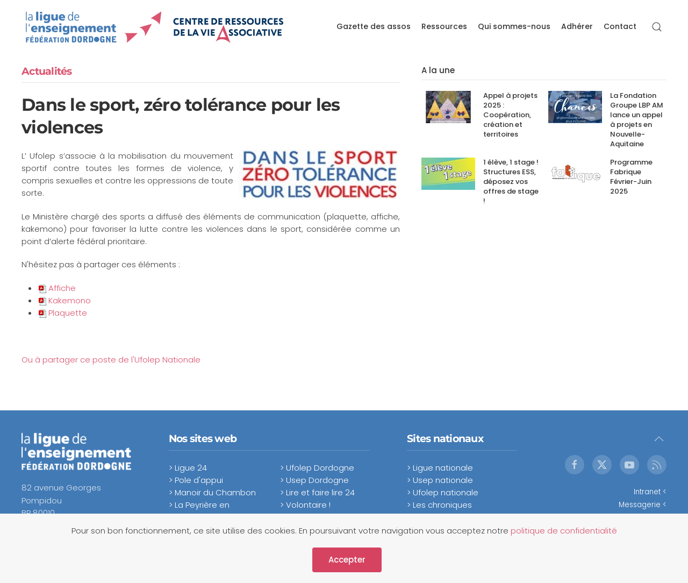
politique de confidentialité (564, 530)
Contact (620, 26)
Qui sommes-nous (514, 26)
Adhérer (577, 26)
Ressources (444, 26)
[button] (656, 26)
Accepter (347, 559)
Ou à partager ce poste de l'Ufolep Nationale (111, 359)
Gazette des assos (373, 26)
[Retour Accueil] (155, 26)
